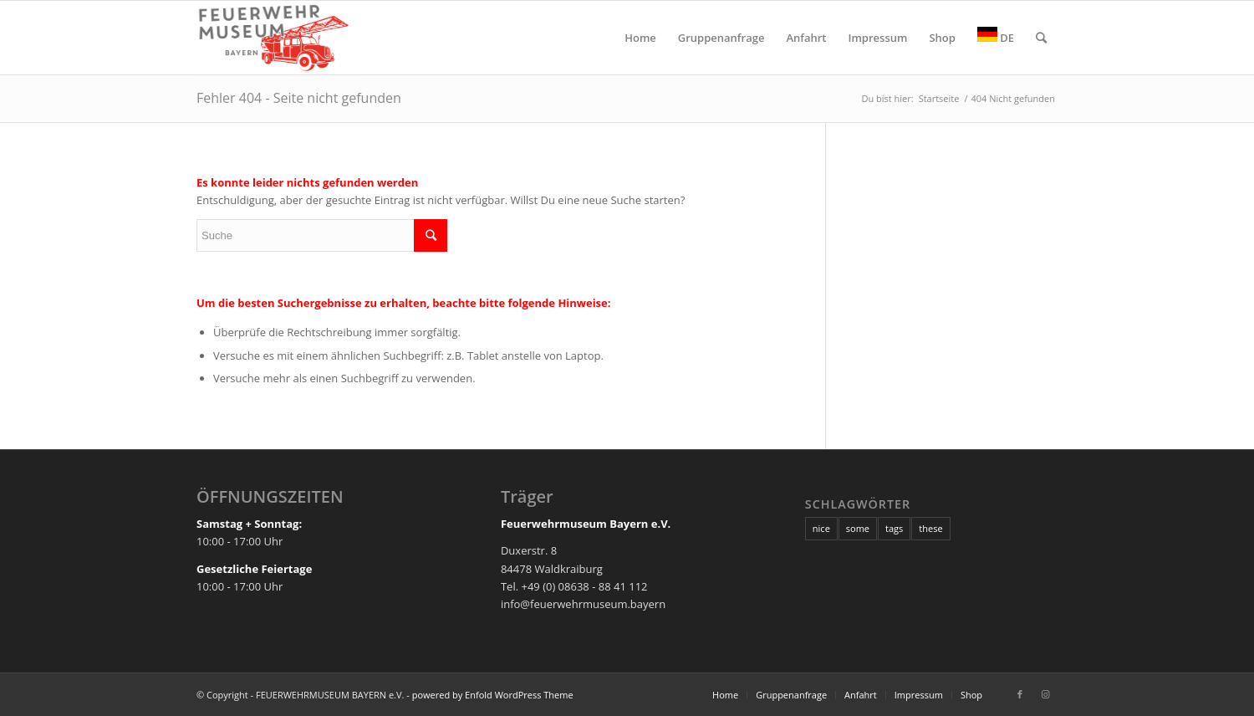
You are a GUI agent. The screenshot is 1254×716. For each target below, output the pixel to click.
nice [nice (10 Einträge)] (821, 528)
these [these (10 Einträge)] (930, 528)
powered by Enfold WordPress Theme (492, 694)
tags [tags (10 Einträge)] (894, 528)
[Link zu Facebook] (1019, 694)
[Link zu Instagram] (1045, 694)
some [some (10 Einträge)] (857, 528)
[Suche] (1041, 37)
